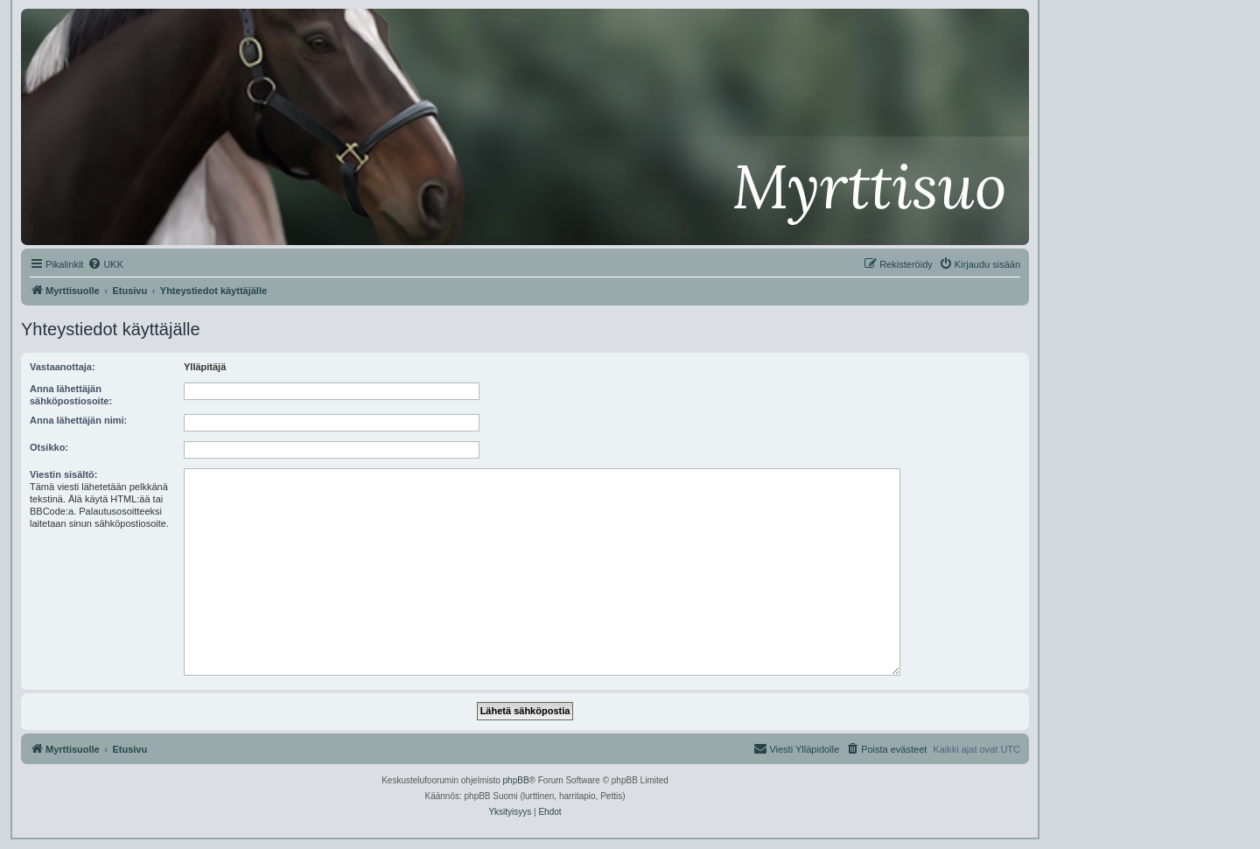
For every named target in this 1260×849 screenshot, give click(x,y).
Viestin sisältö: (63, 474)
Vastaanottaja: (62, 366)
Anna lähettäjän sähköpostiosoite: (71, 394)
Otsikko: (49, 447)
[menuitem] (105, 264)
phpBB (516, 780)
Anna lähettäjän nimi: (78, 420)
